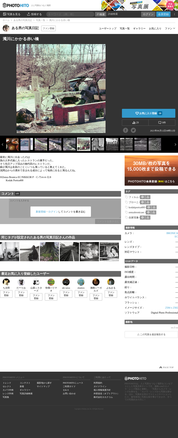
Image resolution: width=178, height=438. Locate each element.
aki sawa (66, 283)
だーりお (21, 283)
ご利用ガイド (69, 386)
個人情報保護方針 (102, 390)
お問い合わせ (69, 393)
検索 (100, 14)
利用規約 (98, 383)
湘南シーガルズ (96, 285)
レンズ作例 (8, 393)
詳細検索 (113, 14)
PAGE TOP (168, 367)
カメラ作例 (8, 390)
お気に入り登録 (150, 113)
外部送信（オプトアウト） (106, 393)
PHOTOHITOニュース (73, 383)
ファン (168, 28)
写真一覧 (40, 20)
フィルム (134, 197)
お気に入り (155, 28)
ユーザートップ (107, 28)
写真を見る (11, 14)
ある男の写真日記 (23, 20)
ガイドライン (100, 386)
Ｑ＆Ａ (66, 390)
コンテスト (25, 383)
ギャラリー (139, 28)
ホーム (6, 20)
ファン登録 (48, 28)
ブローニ (134, 202)
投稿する (34, 14)
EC (176, 236)
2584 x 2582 (171, 307)
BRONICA (172, 233)
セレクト (7, 386)
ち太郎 (6, 283)
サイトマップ (43, 386)
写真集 (6, 397)
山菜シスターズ (36, 285)
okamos (81, 283)
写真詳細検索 (26, 393)
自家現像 (134, 217)
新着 (22, 386)
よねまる (111, 283)
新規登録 (41, 211)
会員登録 (163, 14)
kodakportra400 (137, 207)
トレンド (7, 383)
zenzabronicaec (137, 212)
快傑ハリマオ (51, 285)
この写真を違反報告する (153, 334)
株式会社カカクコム (103, 397)
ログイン (148, 14)
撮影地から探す (44, 383)
